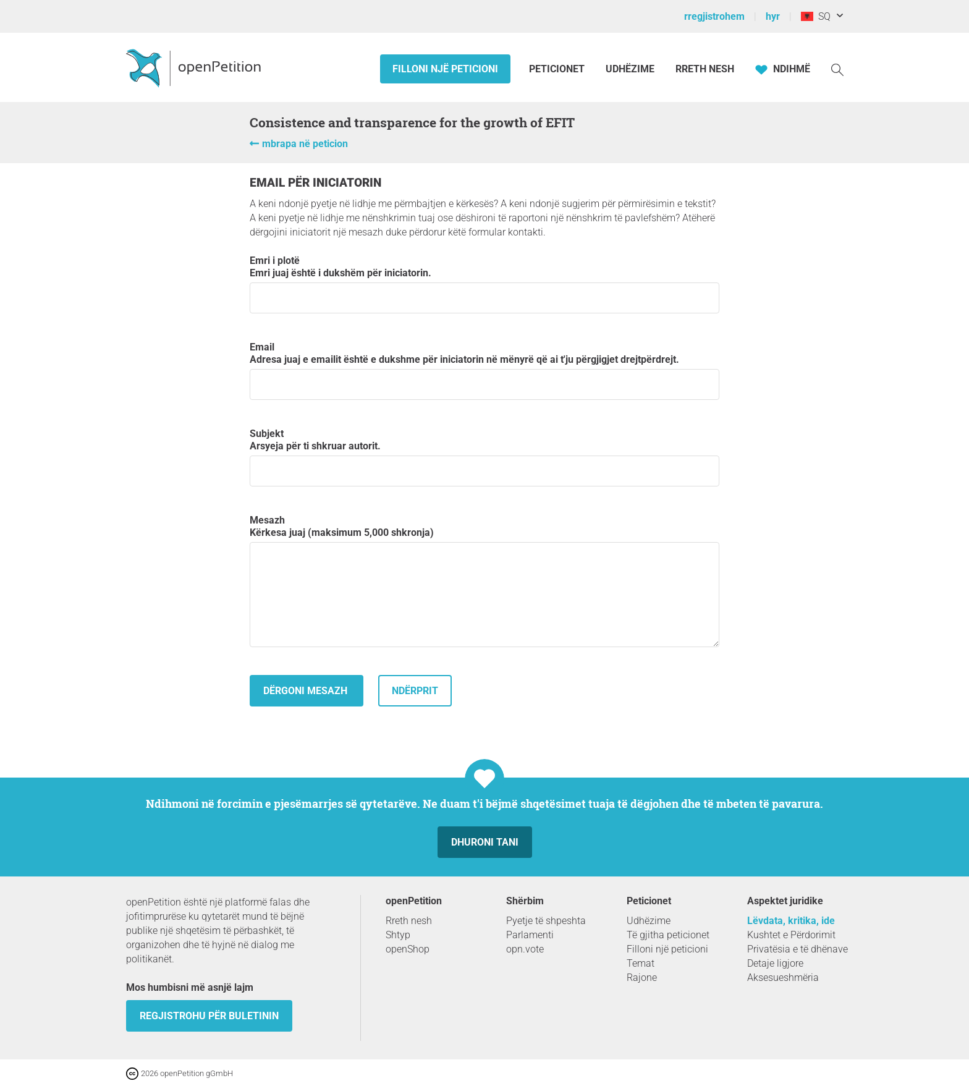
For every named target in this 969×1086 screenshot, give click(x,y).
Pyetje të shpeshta (546, 921)
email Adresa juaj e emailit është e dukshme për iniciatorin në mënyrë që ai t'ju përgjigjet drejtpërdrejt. (484, 370)
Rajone (642, 977)
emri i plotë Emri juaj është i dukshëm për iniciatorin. (484, 284)
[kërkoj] (837, 69)
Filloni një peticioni (445, 69)
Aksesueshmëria (783, 977)
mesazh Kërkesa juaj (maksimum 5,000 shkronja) (484, 580)
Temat (640, 963)
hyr (773, 16)
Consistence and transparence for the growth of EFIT (412, 122)
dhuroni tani (484, 842)
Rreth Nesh (704, 69)
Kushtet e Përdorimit (791, 935)
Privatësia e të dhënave (797, 949)
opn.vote (525, 949)
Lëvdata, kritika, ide (791, 921)
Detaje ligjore (775, 963)
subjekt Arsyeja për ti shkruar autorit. (484, 457)
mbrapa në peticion (305, 144)
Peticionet (558, 69)
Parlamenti (530, 935)
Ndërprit (415, 691)
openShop (407, 949)
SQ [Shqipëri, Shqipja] (816, 16)
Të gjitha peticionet (668, 935)
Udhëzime (630, 69)
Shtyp (398, 935)
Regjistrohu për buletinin (209, 1016)
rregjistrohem (714, 16)
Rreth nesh (409, 921)
